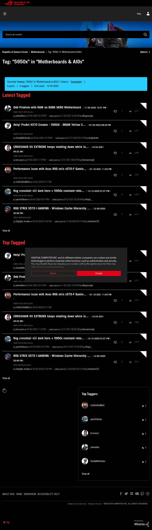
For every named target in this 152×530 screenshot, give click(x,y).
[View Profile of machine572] (93, 221)
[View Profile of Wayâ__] (88, 199)
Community (76, 81)
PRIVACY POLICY (95, 504)
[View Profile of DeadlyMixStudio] (23, 138)
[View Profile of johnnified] (20, 116)
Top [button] (7, 522)
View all (6, 230)
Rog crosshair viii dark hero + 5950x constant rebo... (62, 191)
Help (139, 13)
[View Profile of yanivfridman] (21, 199)
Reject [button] (53, 273)
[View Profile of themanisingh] (88, 160)
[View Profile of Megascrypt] (88, 116)
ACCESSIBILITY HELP (49, 494)
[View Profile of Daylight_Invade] (23, 221)
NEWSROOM (30, 494)
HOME (19, 494)
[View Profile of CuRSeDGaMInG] (23, 182)
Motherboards (38, 52)
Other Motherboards (22, 217)
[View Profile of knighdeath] (93, 138)
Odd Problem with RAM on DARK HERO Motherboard (60, 107)
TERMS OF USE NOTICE (76, 504)
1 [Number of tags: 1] (145, 405)
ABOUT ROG (8, 494)
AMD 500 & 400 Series (23, 112)
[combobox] (76, 34)
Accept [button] (98, 273)
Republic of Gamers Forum (15, 52)
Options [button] (144, 52)
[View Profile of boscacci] (20, 160)
